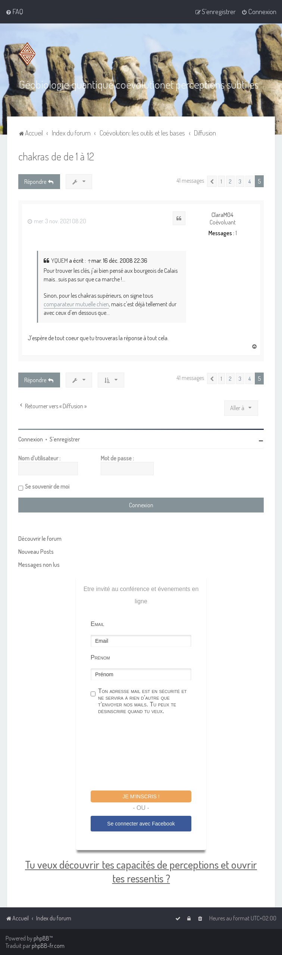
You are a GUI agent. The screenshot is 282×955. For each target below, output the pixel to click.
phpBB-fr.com (48, 945)
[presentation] (147, 754)
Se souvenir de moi (47, 486)
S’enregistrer (65, 439)
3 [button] (240, 181)
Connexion (30, 439)
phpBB (41, 938)
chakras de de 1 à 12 (56, 156)
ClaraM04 (223, 214)
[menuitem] (14, 11)
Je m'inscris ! (140, 796)
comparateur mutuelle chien (76, 304)
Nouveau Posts (36, 551)
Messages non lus (39, 564)
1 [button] (221, 181)
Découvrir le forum (40, 538)
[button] (212, 181)
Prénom (100, 657)
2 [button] (230, 181)
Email (97, 624)
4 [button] (249, 181)
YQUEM (59, 260)
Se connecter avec (141, 824)
